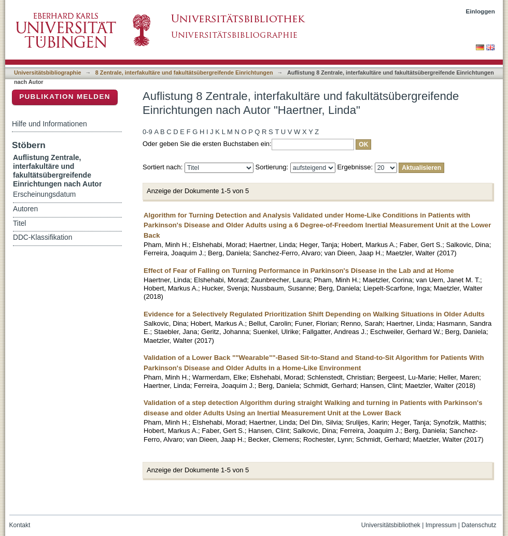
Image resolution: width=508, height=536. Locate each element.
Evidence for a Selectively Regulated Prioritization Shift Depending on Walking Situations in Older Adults (314, 314)
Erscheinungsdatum (44, 194)
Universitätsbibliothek (390, 525)
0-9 (147, 132)
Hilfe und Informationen (49, 124)
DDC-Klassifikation (42, 237)
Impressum (441, 525)
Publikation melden (64, 96)
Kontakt (20, 525)
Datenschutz (478, 525)
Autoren (25, 209)
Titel (19, 223)
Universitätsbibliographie (47, 72)
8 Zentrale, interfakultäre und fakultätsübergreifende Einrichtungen (184, 72)
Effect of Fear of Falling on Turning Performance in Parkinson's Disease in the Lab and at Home (299, 270)
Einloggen (481, 11)
